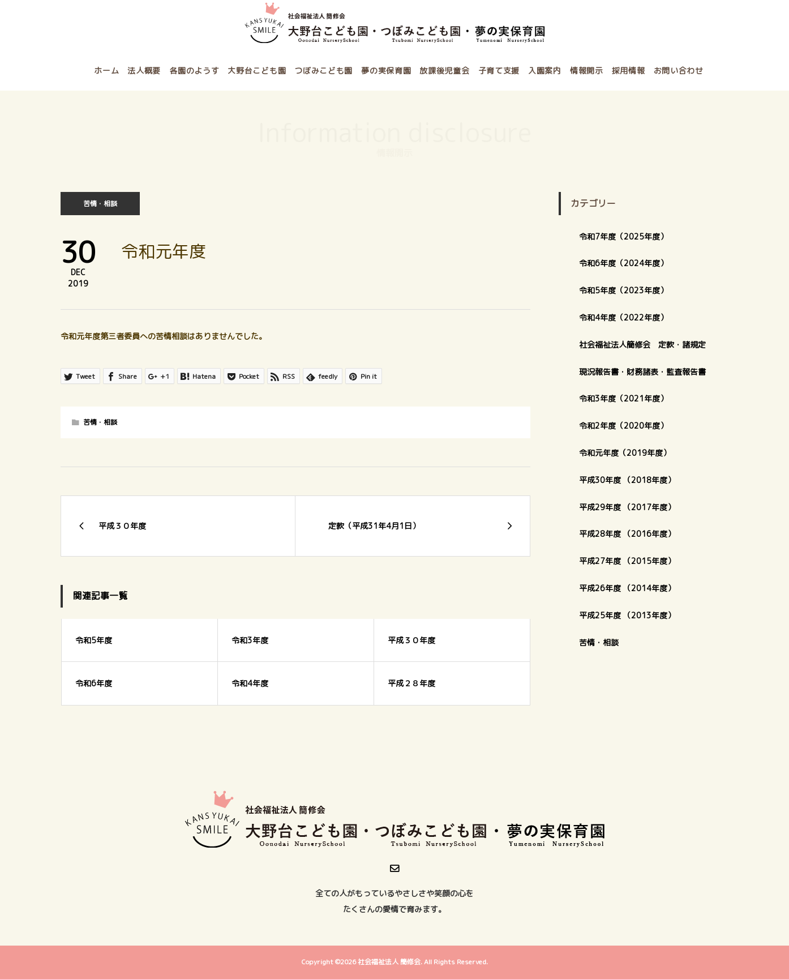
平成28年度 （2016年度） (627, 533)
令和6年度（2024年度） (623, 263)
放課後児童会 (444, 70)
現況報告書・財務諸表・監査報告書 (642, 371)
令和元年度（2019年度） (625, 452)
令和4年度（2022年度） (623, 317)
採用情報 (628, 70)
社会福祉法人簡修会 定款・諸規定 (642, 344)
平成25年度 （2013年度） (627, 615)
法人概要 (144, 70)
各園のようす (194, 70)
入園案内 (544, 70)
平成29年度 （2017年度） (631, 507)
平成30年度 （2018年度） (627, 479)
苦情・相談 (100, 203)
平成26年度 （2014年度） (627, 588)
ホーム (106, 70)
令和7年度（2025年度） (623, 236)
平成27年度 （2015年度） (627, 560)
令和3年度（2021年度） (623, 398)
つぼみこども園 (323, 70)
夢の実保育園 (386, 70)
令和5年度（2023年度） (623, 290)
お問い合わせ (679, 70)
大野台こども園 (257, 70)
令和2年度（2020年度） (623, 425)
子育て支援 (499, 70)
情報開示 (586, 70)
